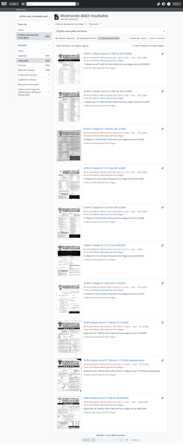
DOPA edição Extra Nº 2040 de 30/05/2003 (106, 398)
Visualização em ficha (87, 38)
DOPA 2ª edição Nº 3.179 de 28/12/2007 (105, 168)
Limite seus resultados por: (33, 16)
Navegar (13, 4)
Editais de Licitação (34, 71)
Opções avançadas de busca (71, 31)
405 (126, 440)
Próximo (135, 440)
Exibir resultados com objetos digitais (148, 46)
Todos (20, 30)
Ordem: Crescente (157, 38)
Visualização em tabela (109, 38)
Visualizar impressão (64, 38)
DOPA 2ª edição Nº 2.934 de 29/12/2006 (105, 128)
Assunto (22, 45)
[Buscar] (51, 4)
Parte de (22, 24)
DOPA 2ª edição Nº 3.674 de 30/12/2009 (105, 207)
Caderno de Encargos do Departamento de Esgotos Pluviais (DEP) (34, 92)
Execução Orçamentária (34, 85)
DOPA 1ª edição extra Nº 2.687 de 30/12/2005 (108, 53)
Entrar (176, 4)
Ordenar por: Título (138, 38)
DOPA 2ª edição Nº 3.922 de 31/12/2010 (105, 283)
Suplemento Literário (34, 80)
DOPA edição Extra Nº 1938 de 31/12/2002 (106, 322)
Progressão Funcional (34, 75)
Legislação (34, 56)
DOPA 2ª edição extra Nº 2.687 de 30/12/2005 (108, 91)
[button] (158, 4)
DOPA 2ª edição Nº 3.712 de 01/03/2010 (105, 245)
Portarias (34, 66)
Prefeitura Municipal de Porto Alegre (34, 36)
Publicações (34, 61)
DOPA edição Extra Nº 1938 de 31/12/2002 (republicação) (114, 360)
